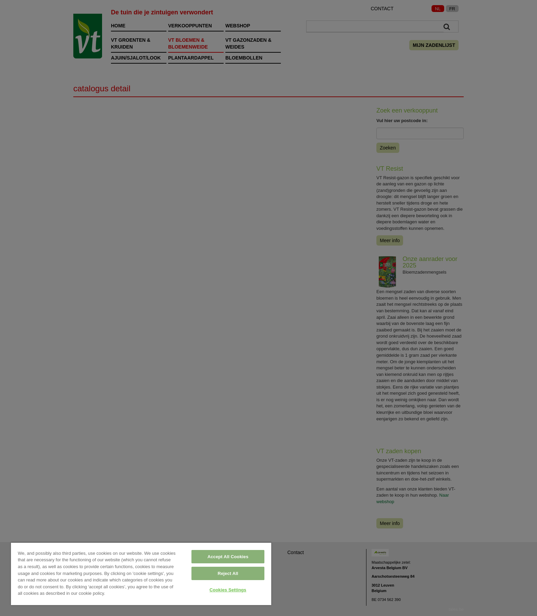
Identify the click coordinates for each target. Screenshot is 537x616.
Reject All (227, 573)
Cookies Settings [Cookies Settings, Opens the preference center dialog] (228, 589)
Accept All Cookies (228, 556)
